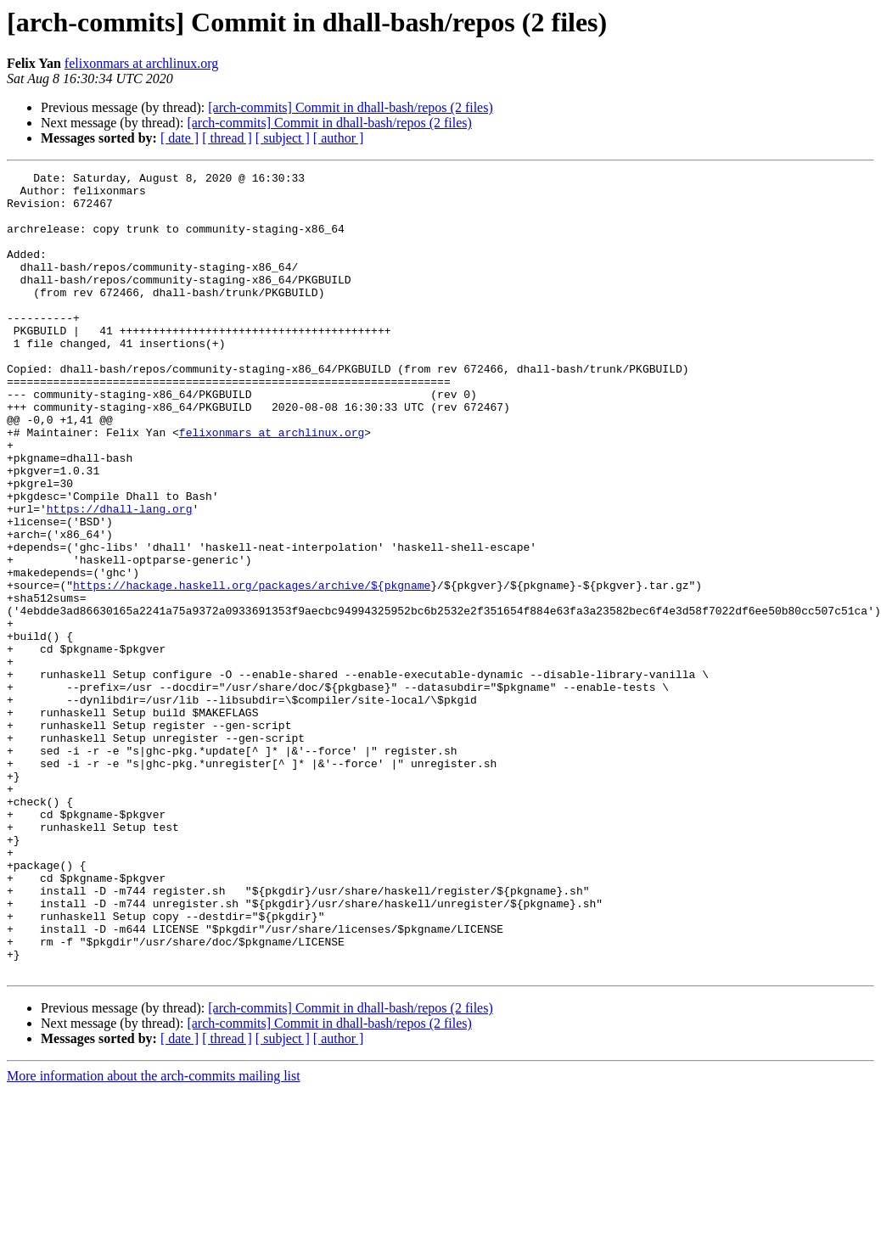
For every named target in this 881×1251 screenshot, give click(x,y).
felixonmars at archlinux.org (141, 63)
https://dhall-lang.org (120, 577)
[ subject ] (282, 138)
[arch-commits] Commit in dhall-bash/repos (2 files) (350, 107)
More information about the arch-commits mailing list (153, 1236)
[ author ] (338, 138)
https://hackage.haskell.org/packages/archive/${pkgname (251, 668)
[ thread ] (227, 138)
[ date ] (179, 138)
